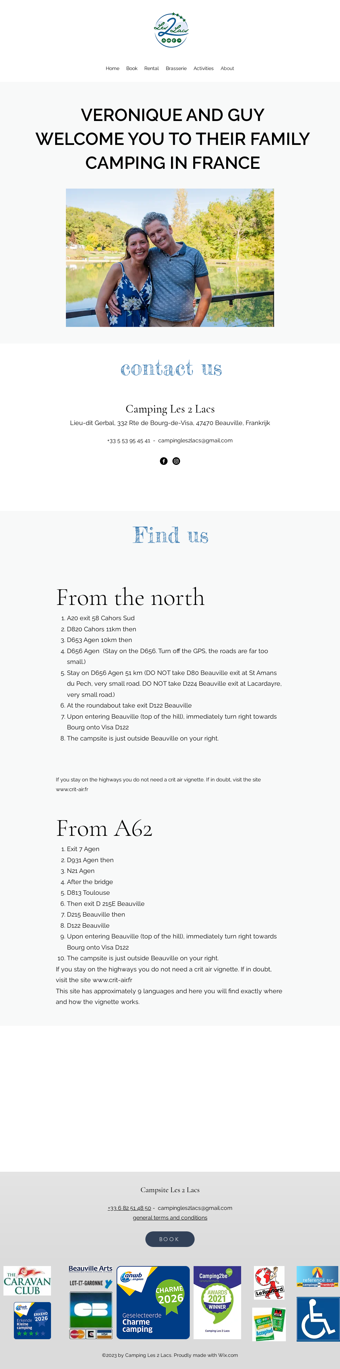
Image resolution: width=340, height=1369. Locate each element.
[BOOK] (170, 1239)
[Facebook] (164, 461)
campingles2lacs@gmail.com (195, 440)
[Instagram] (176, 461)
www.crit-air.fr (72, 789)
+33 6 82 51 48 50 (129, 1208)
